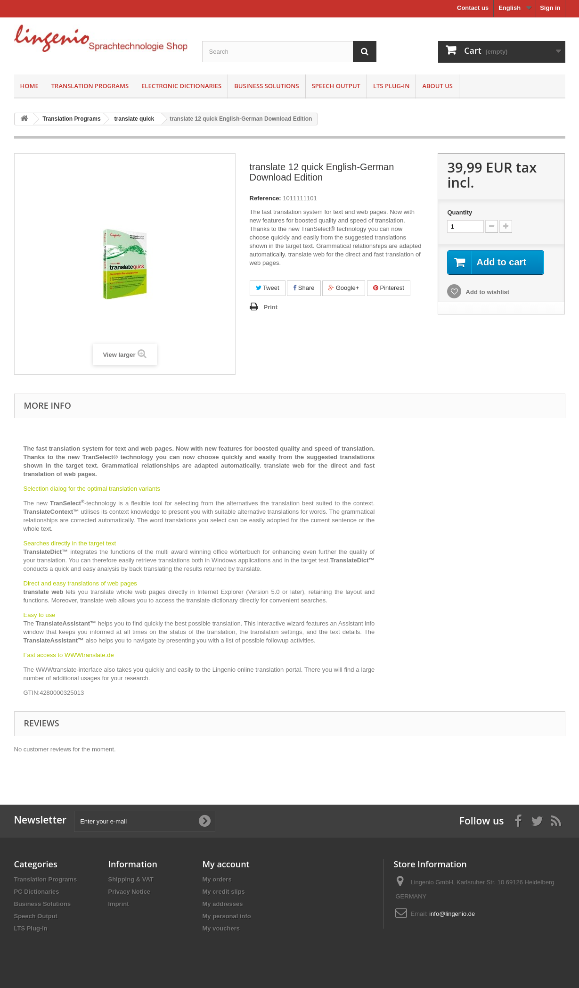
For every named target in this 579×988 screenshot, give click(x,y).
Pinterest (388, 287)
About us (437, 86)
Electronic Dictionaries (181, 86)
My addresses (223, 903)
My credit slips (224, 891)
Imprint (118, 903)
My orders (217, 879)
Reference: (265, 198)
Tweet (267, 287)
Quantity (459, 212)
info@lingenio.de (452, 913)
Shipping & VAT (131, 879)
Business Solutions (266, 86)
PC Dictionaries (36, 891)
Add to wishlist (486, 292)
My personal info (227, 916)
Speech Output (336, 86)
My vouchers (221, 928)
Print (271, 307)
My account (226, 864)
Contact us (473, 7)
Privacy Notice (129, 891)
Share (303, 287)
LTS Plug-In (391, 86)
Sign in (550, 7)
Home (29, 86)
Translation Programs (90, 86)
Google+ (343, 287)
